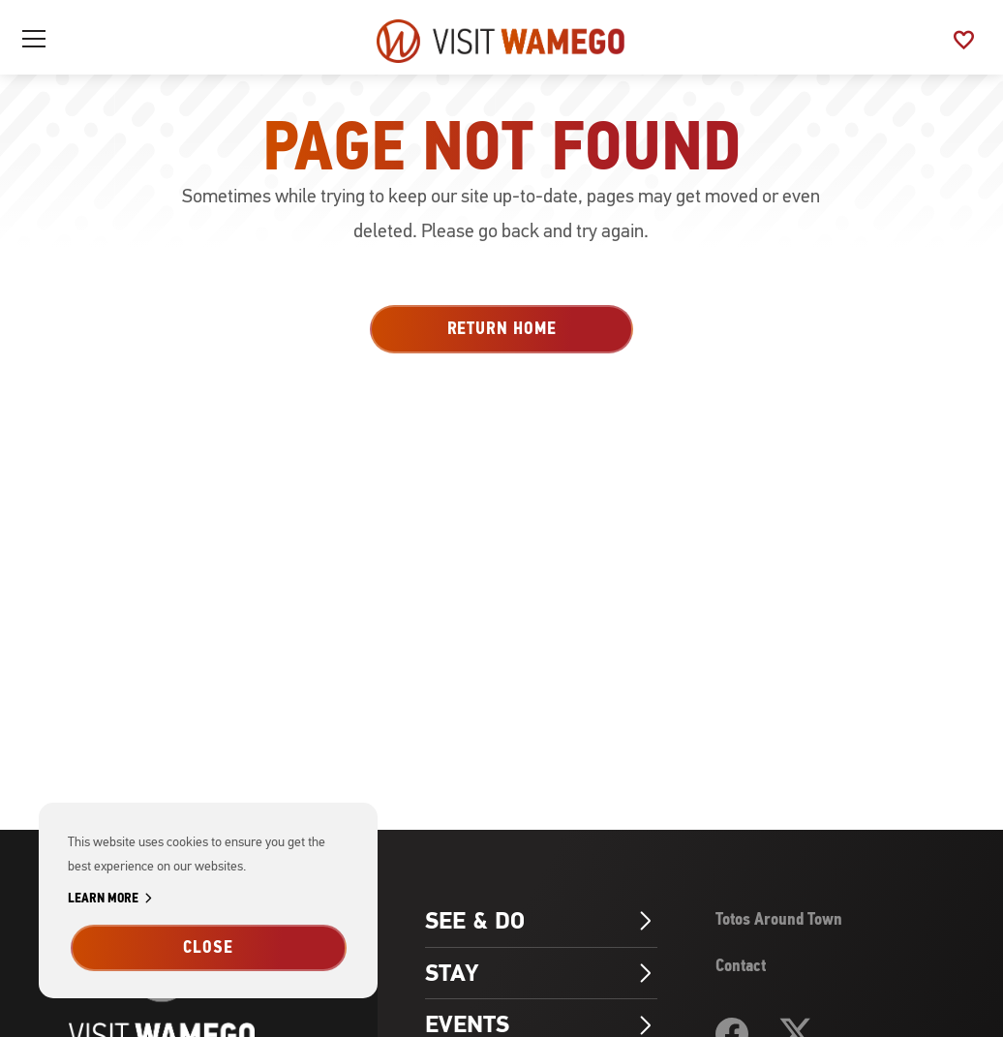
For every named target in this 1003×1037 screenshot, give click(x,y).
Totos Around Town (778, 918)
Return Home (502, 328)
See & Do (541, 920)
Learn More (113, 899)
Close (208, 947)
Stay (541, 973)
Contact (740, 965)
